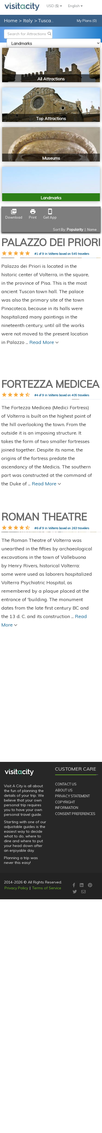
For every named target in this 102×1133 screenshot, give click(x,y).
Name (92, 229)
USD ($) (54, 6)
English (75, 6)
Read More (44, 447)
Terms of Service (46, 1088)
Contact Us (66, 984)
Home (10, 20)
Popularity (75, 229)
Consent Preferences (75, 1014)
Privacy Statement (72, 996)
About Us (64, 990)
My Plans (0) (87, 21)
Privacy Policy (16, 1088)
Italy (28, 20)
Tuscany (48, 20)
